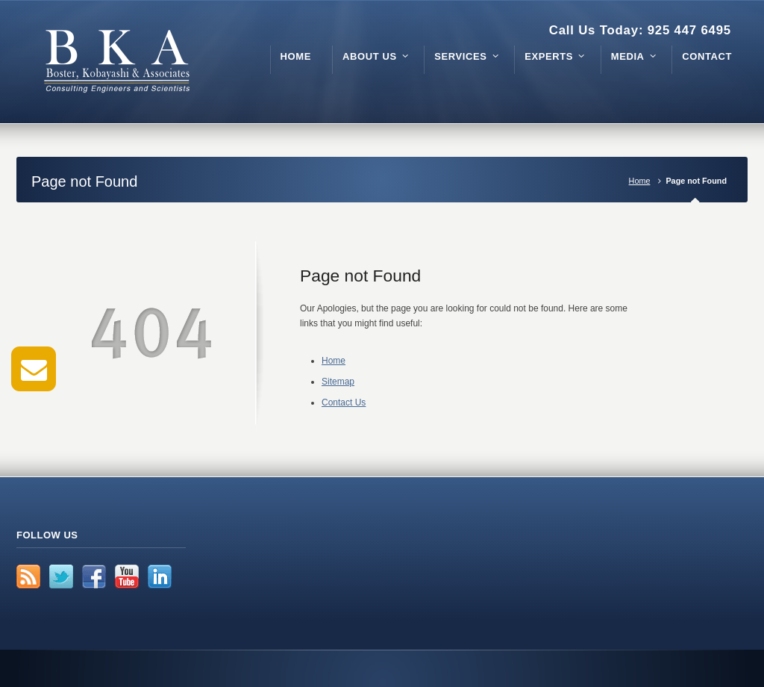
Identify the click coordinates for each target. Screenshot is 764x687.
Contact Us (344, 402)
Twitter (61, 576)
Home (640, 180)
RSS (28, 576)
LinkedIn (160, 576)
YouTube (127, 576)
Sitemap (338, 381)
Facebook (94, 576)
